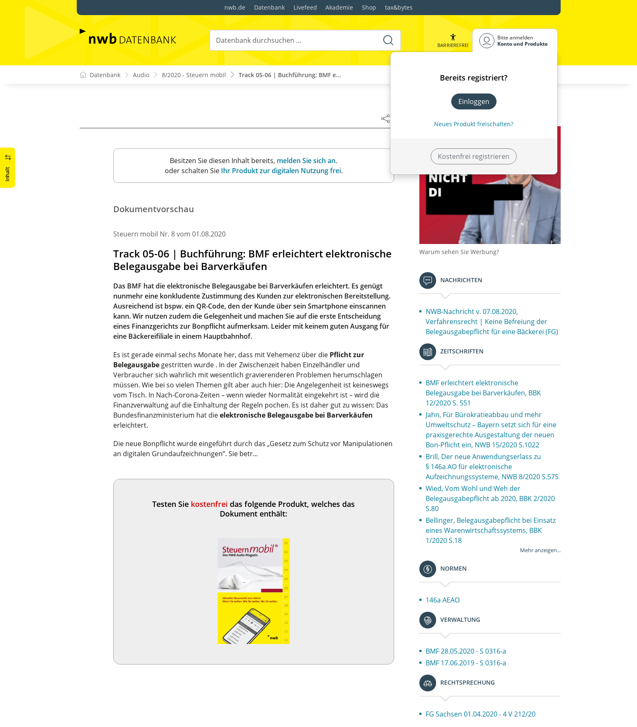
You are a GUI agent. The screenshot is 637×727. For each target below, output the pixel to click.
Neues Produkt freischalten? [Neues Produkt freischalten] (473, 124)
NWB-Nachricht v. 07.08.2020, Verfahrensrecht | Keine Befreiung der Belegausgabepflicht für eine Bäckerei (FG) (492, 321)
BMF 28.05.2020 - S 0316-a (466, 651)
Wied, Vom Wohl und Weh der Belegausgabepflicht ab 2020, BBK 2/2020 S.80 (490, 498)
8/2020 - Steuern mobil (194, 75)
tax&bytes (399, 7)
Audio (141, 75)
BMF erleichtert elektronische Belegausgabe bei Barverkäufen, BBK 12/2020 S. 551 (483, 393)
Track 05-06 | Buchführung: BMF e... (290, 75)
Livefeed (305, 7)
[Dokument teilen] (385, 118)
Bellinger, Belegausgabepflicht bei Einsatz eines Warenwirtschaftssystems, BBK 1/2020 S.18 (491, 530)
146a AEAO (443, 600)
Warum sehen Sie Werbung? (459, 252)
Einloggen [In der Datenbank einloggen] (473, 101)
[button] (453, 40)
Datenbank (269, 7)
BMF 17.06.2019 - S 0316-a (466, 662)
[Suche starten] (388, 40)
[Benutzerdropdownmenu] (515, 40)
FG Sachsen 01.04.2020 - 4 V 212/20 (481, 714)
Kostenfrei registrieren (474, 156)
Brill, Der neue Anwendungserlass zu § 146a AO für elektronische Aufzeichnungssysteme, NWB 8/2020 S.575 (492, 466)
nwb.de (234, 7)
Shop (369, 7)
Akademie (339, 7)
